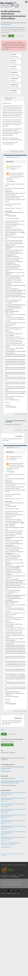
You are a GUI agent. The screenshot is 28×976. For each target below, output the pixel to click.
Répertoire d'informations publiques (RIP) (10, 843)
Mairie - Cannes (4, 801)
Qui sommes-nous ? (5, 875)
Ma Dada (10, 4)
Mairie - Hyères (4, 818)
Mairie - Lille (3, 834)
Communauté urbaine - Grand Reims (8, 844)
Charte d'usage (21, 875)
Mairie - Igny (3, 823)
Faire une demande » (7, 745)
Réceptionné (9, 99)
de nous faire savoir (18, 29)
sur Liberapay (11, 884)
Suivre (11, 36)
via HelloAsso (17, 884)
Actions (4, 35)
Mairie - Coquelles (4, 806)
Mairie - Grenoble (4, 812)
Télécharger (13, 168)
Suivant (8, 771)
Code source (3, 892)
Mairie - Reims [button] (10, 157)
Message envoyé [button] (8, 98)
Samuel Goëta (9, 420)
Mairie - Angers (4, 795)
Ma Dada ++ (3, 758)
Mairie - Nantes (4, 840)
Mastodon (10, 892)
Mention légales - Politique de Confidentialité (10, 876)
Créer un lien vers (14, 151)
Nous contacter (13, 875)
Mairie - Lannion (4, 829)
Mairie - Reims (13, 22)
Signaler (22, 151)
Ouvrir (8, 181)
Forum (18, 892)
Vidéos (14, 892)
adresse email (9, 191)
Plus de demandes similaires (6, 847)
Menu (26, 1)
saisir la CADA (5, 49)
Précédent (3, 771)
